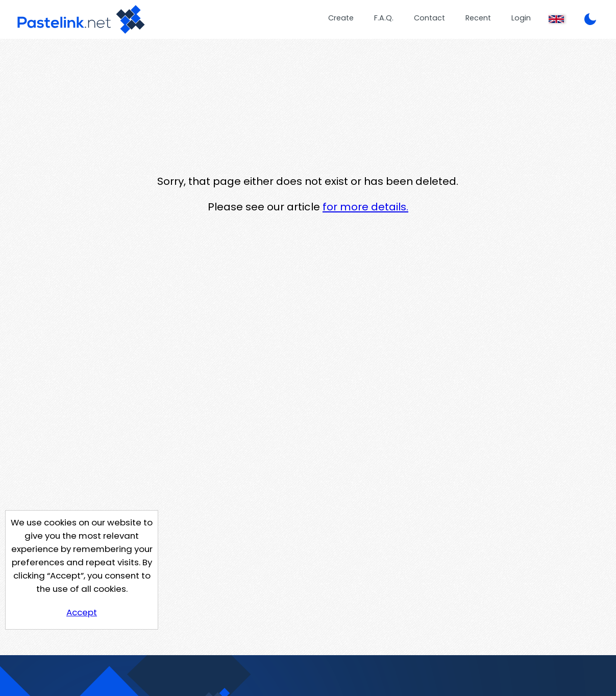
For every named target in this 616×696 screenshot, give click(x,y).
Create (341, 18)
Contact (429, 18)
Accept (81, 612)
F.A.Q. (383, 18)
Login (521, 18)
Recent (478, 18)
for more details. (365, 207)
